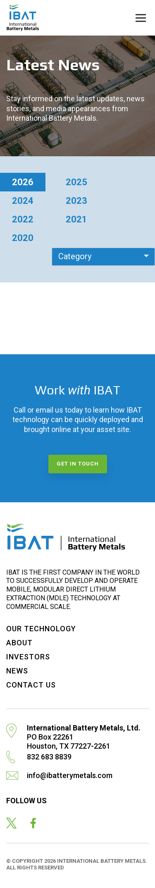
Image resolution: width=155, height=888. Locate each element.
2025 (76, 182)
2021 (76, 219)
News (17, 670)
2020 (22, 238)
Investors (28, 656)
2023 (76, 201)
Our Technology (41, 628)
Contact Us (31, 684)
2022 (22, 219)
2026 (22, 182)
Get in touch (78, 464)
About (19, 642)
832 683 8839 (49, 756)
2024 (22, 201)
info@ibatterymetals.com (69, 775)
